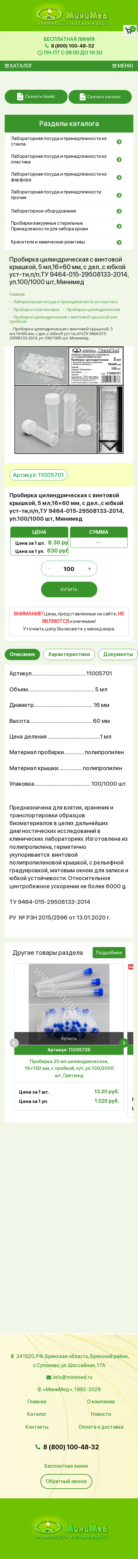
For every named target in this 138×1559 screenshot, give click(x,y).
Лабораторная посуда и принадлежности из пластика (59, 159)
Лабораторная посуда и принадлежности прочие (56, 194)
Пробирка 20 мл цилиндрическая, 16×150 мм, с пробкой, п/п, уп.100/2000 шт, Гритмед (69, 1069)
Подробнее (109, 954)
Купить (69, 1039)
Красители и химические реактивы (48, 242)
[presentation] (14, 1043)
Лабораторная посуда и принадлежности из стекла (59, 141)
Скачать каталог (100, 97)
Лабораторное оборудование (43, 211)
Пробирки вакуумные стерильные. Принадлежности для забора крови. (50, 226)
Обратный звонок (66, 1481)
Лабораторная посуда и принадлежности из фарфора (59, 177)
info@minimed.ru (72, 1377)
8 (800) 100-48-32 (69, 46)
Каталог (19, 66)
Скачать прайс (36, 97)
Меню (122, 66)
